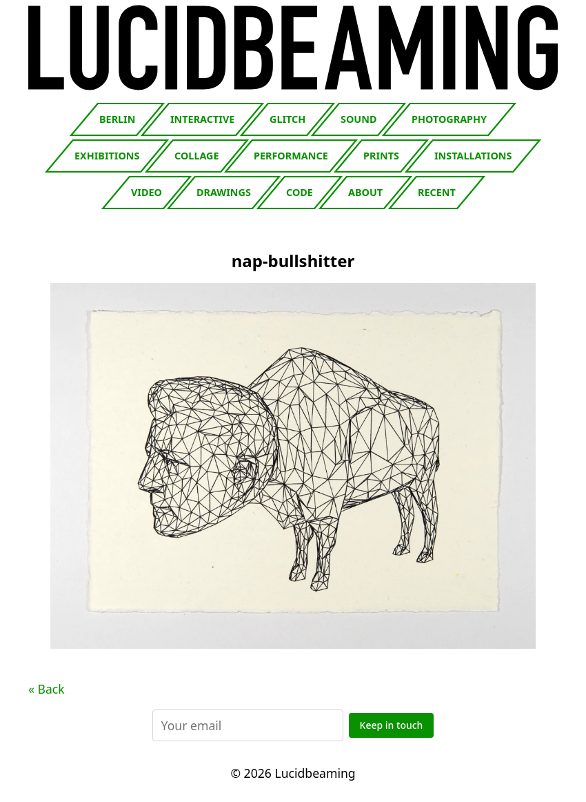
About (365, 192)
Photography (449, 119)
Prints (381, 155)
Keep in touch (391, 725)
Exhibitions (106, 155)
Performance (291, 155)
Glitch (287, 119)
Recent (437, 192)
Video (146, 192)
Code (299, 192)
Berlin (117, 119)
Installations (473, 155)
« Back (46, 689)
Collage (196, 155)
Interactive (202, 119)
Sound (358, 119)
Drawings (223, 192)
